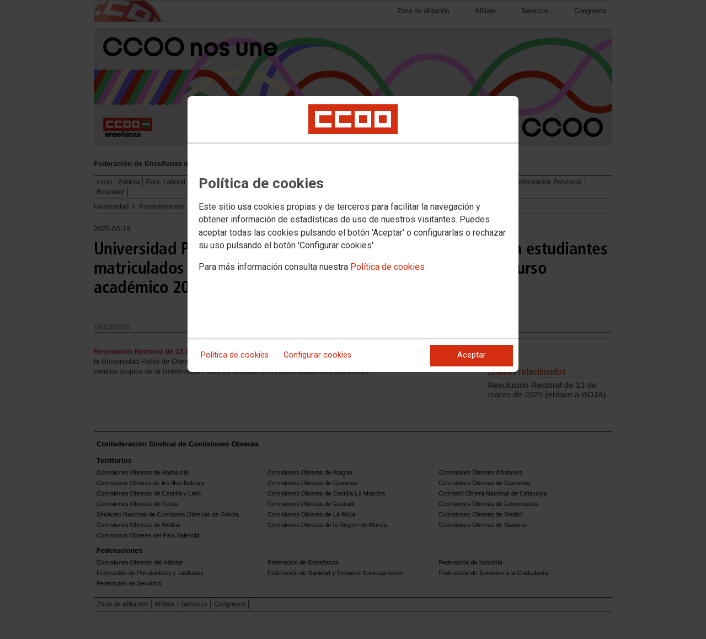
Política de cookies (387, 267)
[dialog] (353, 234)
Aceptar (471, 355)
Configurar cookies (317, 355)
